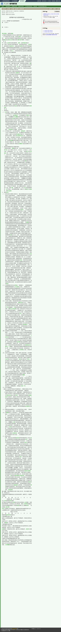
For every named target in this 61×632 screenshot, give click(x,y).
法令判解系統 (14, 1)
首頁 (3, 6)
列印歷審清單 (57, 11)
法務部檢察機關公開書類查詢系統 (51, 34)
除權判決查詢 (21, 6)
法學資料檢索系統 (6, 1)
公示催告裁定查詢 (28, 6)
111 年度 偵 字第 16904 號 (47, 30)
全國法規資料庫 (14, 628)
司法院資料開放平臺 (42, 6)
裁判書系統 (22, 1)
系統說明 (35, 6)
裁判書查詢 (8, 6)
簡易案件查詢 (14, 6)
